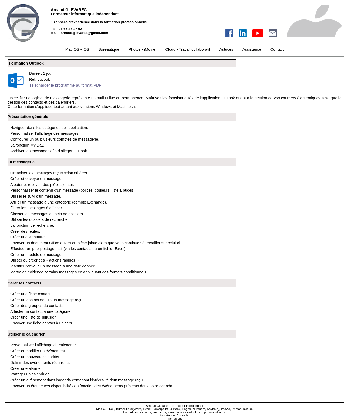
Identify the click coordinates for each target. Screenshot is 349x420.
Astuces (226, 49)
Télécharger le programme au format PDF (65, 85)
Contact (277, 49)
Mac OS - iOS (77, 49)
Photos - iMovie (141, 49)
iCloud (247, 409)
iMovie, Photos (231, 409)
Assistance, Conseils (174, 415)
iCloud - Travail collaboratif (187, 49)
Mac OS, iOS (105, 409)
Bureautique (108, 49)
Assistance (251, 49)
